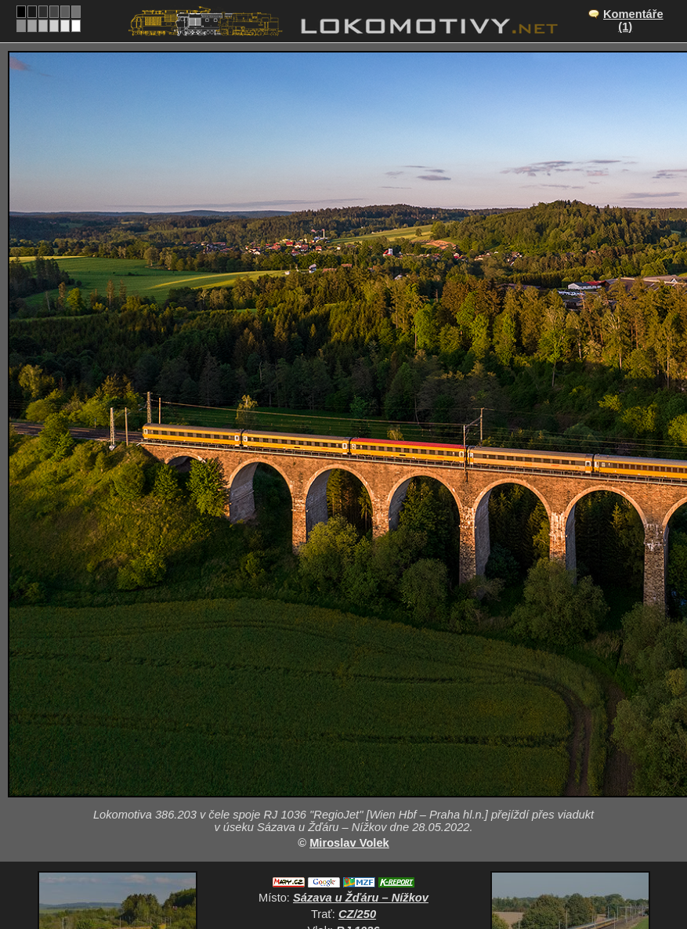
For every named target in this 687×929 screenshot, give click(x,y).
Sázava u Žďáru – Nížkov (360, 897)
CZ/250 (357, 914)
